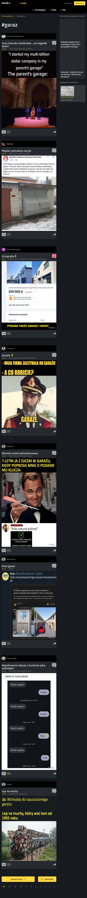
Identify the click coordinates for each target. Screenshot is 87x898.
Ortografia (9, 256)
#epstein (29, 49)
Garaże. (7, 355)
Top (63, 10)
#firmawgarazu (30, 358)
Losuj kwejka (47, 879)
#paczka (24, 671)
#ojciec (11, 456)
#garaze (16, 358)
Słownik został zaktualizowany (20, 453)
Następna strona (18, 879)
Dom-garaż (8, 566)
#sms (10, 671)
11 (15, 886)
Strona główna (7, 16)
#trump (25, 49)
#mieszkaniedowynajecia (34, 259)
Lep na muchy (10, 791)
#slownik (16, 456)
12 (10, 886)
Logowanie (68, 3)
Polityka (4, 49)
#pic (28, 153)
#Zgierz (44, 259)
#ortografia (23, 259)
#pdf (20, 49)
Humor (4, 153)
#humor (11, 153)
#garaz (12, 49)
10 (21, 886)
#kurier (19, 671)
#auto (25, 153)
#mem (16, 153)
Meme (3, 259)
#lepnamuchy (23, 794)
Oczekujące (40, 10)
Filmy (54, 10)
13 (4, 886)
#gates (17, 49)
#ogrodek (11, 259)
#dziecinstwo (23, 456)
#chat (29, 671)
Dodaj (23, 3)
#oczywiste (22, 358)
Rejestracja (80, 3)
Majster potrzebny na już (16, 150)
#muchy (16, 794)
